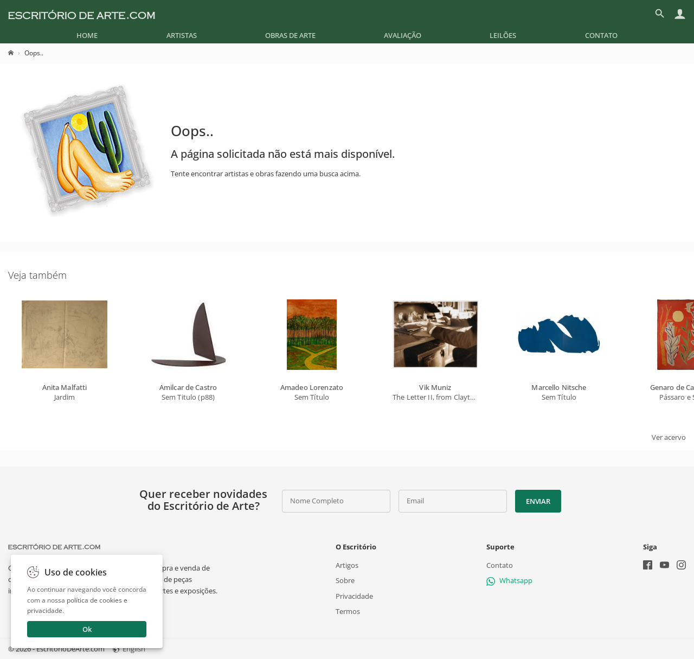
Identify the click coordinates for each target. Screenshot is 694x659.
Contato (601, 35)
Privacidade (354, 595)
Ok (87, 629)
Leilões (503, 35)
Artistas (181, 35)
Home (87, 35)
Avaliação (402, 35)
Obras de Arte (290, 35)
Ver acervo (669, 437)
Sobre (345, 580)
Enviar (538, 501)
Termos (348, 611)
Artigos (347, 565)
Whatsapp (509, 580)
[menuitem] (87, 35)
